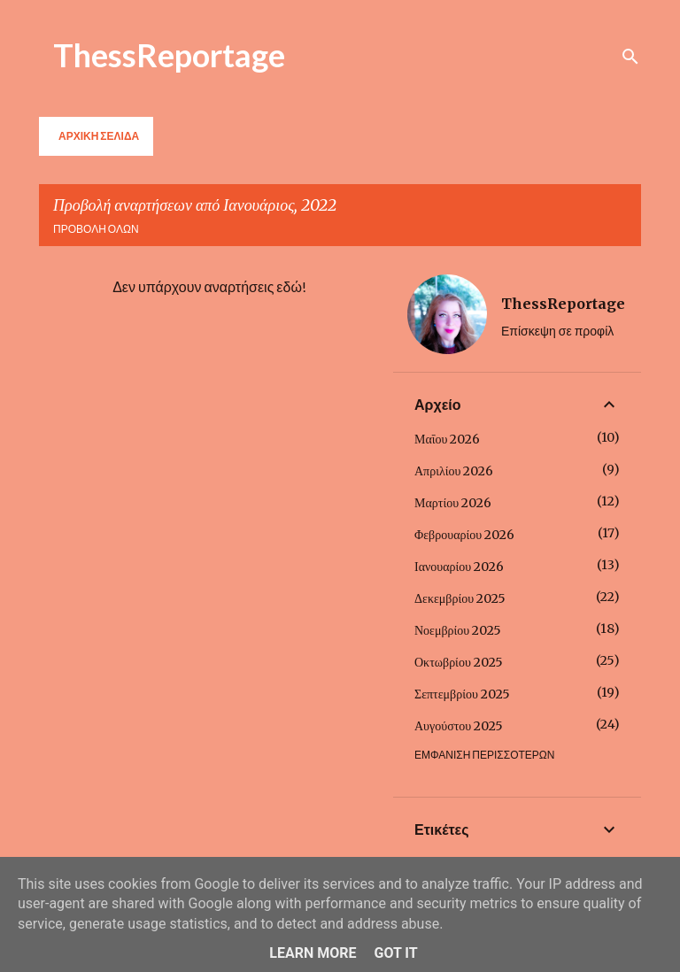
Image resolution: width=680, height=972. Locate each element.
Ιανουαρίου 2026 (459, 567)
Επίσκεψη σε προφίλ (557, 330)
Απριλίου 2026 (453, 471)
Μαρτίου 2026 (452, 503)
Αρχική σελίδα (98, 136)
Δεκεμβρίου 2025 (460, 598)
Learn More (312, 953)
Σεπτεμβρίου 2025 (462, 694)
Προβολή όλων (96, 228)
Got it (395, 953)
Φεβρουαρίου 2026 (464, 535)
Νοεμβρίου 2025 (457, 630)
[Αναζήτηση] (630, 56)
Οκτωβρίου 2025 (458, 662)
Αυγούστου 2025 (458, 726)
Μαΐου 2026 (447, 439)
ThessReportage (169, 54)
